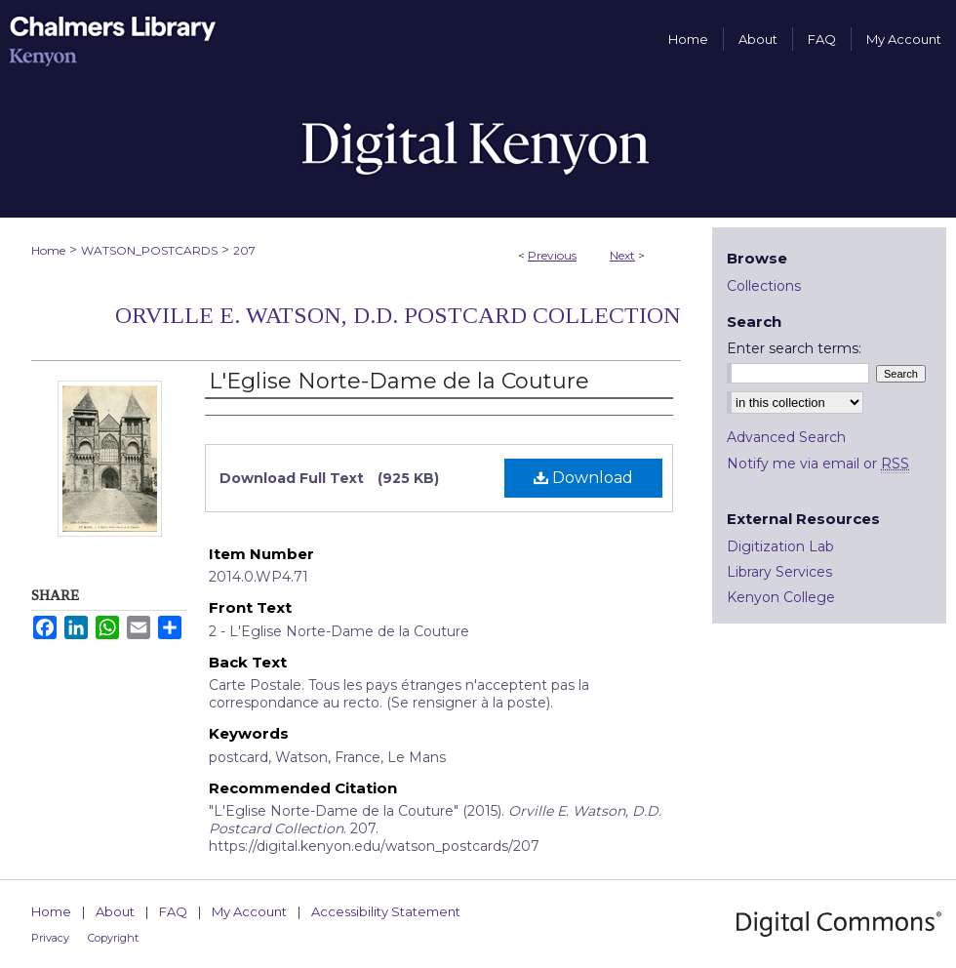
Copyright (113, 938)
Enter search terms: (794, 348)
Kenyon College (781, 597)
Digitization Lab (780, 546)
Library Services (779, 572)
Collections (764, 286)
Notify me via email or (818, 463)
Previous (552, 255)
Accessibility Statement (385, 911)
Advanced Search (786, 437)
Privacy (50, 938)
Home (48, 250)
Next (622, 255)
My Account (249, 911)
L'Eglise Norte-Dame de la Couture (399, 381)
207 (244, 250)
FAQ (173, 911)
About (115, 911)
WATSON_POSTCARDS (149, 250)
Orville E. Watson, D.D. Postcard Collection (398, 315)
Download (583, 477)
